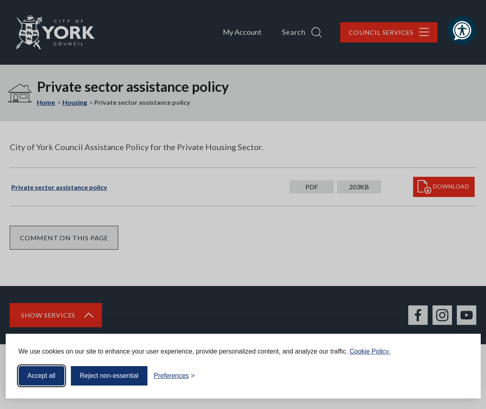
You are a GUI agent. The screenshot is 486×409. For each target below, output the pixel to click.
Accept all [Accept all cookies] (41, 375)
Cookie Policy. (370, 351)
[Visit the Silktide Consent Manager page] (463, 376)
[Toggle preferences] (174, 375)
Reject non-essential (109, 375)
